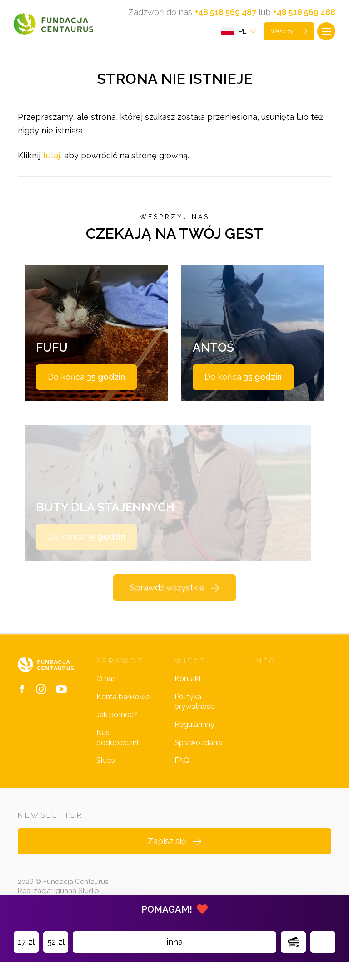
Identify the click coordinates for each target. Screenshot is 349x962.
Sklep (105, 760)
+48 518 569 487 (225, 12)
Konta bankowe (123, 696)
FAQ (181, 760)
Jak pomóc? (117, 714)
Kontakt (187, 678)
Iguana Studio (76, 891)
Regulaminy (194, 724)
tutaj (51, 155)
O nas (106, 678)
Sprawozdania (198, 742)
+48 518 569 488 (304, 12)
